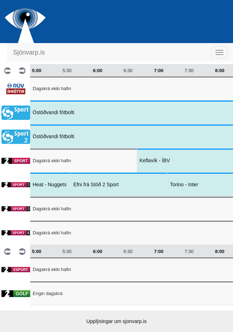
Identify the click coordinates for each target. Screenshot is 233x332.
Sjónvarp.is (29, 52)
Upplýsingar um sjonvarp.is (116, 321)
